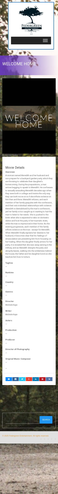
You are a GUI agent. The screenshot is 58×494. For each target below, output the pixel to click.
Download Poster (10, 155)
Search (46, 420)
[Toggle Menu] (45, 40)
